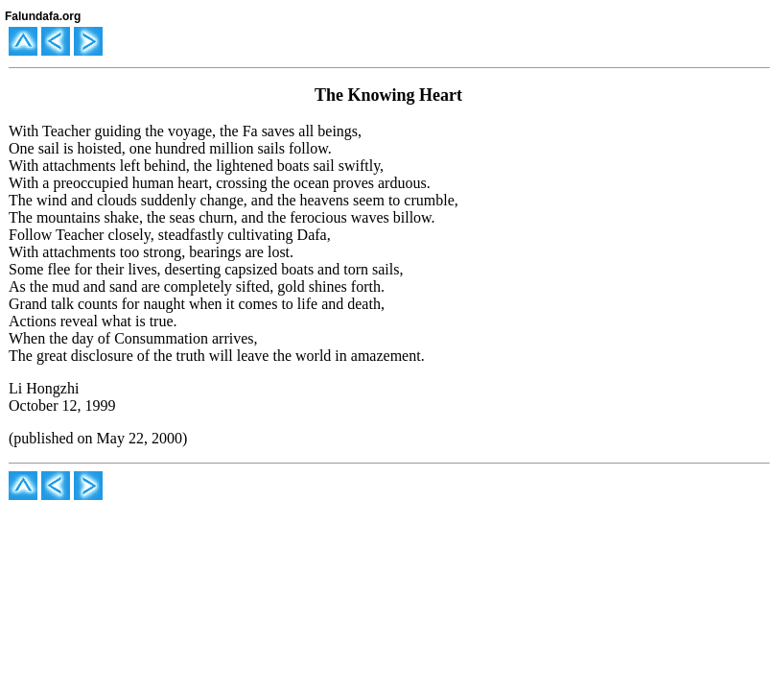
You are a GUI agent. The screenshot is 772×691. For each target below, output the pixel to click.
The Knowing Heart (388, 95)
